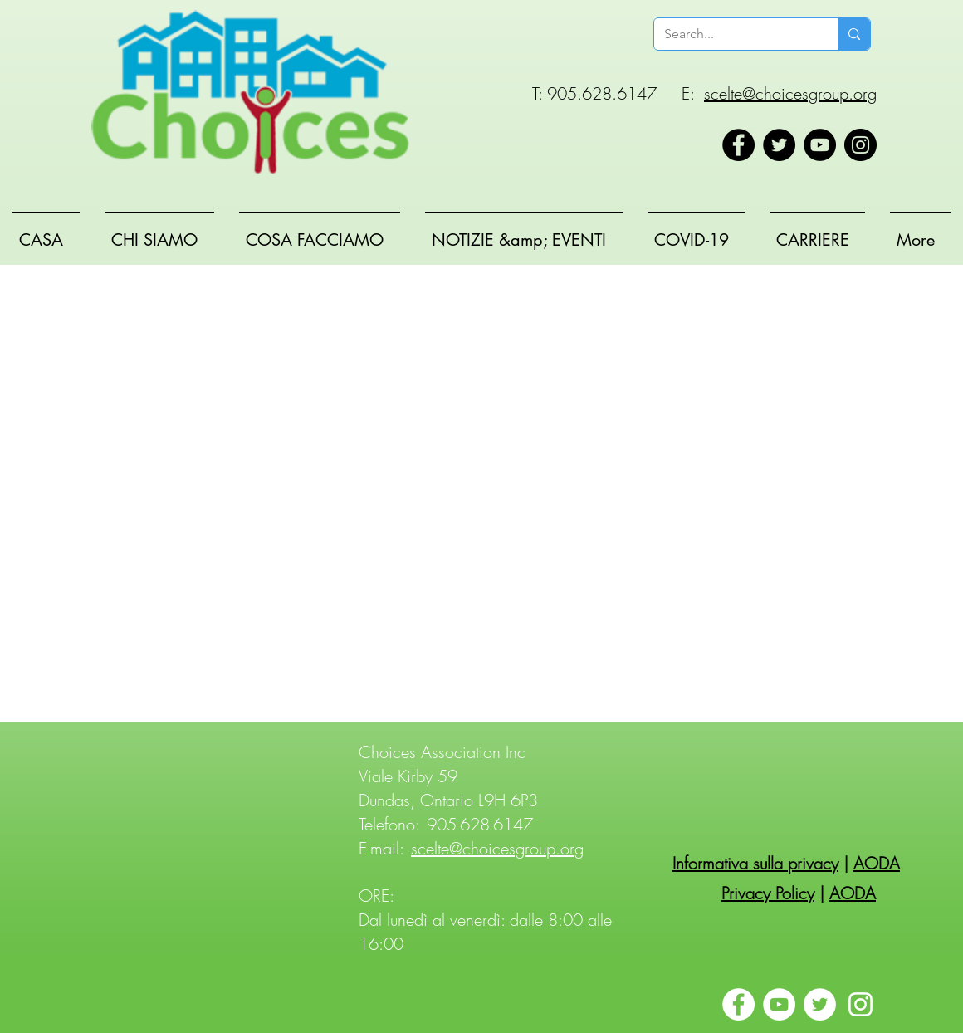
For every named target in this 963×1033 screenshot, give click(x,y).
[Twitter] (779, 145)
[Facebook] (738, 145)
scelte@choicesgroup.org (790, 93)
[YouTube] (820, 145)
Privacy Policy (767, 893)
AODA (876, 863)
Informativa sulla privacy (755, 863)
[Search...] (733, 34)
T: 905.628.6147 (594, 93)
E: (688, 93)
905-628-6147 (480, 824)
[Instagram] (860, 145)
